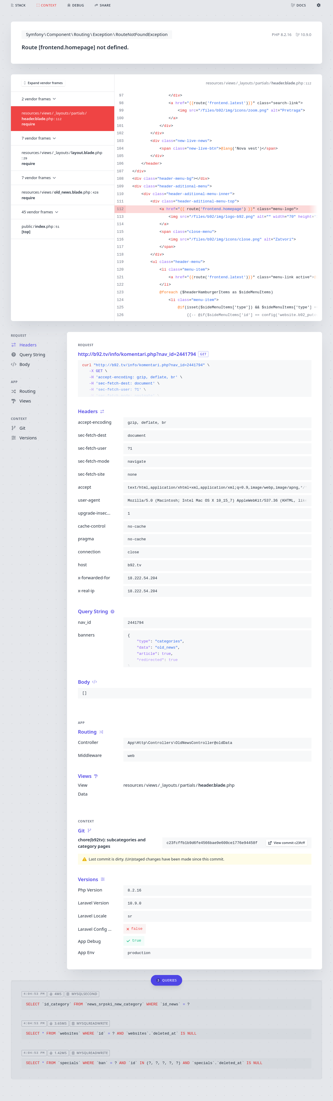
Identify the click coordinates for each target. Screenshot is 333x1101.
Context (19, 418)
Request (19, 335)
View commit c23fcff (286, 842)
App (14, 381)
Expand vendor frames (43, 83)
